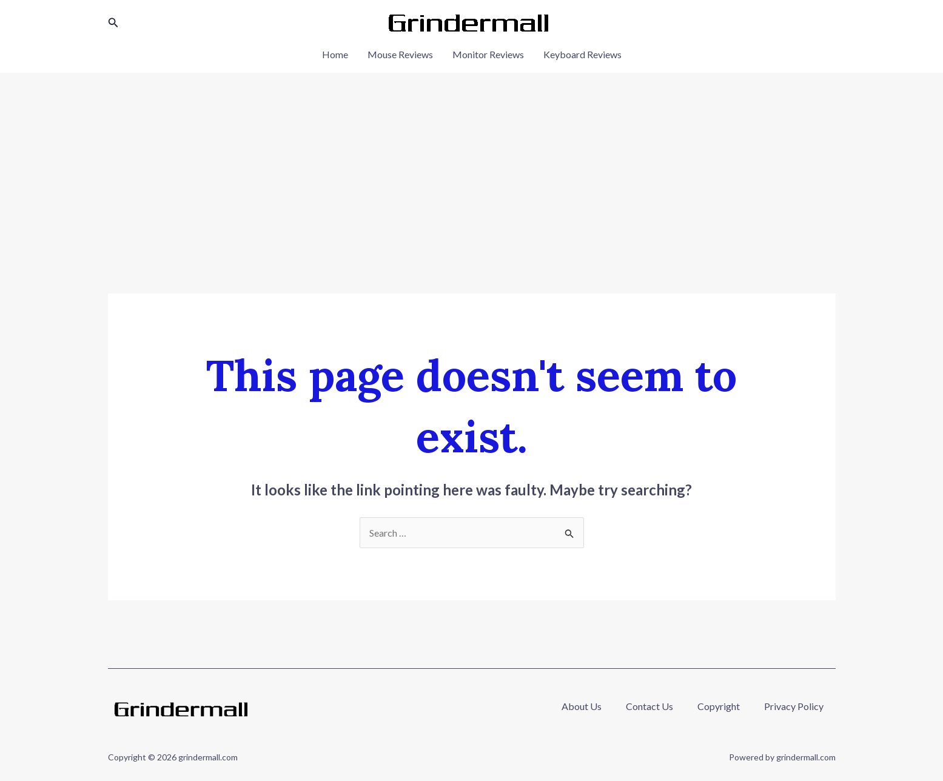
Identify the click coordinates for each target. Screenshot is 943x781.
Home (335, 54)
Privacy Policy (794, 706)
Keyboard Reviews (582, 54)
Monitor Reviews (488, 54)
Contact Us (649, 706)
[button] (113, 22)
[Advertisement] (472, 164)
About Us (582, 706)
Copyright (718, 706)
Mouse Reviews (400, 54)
